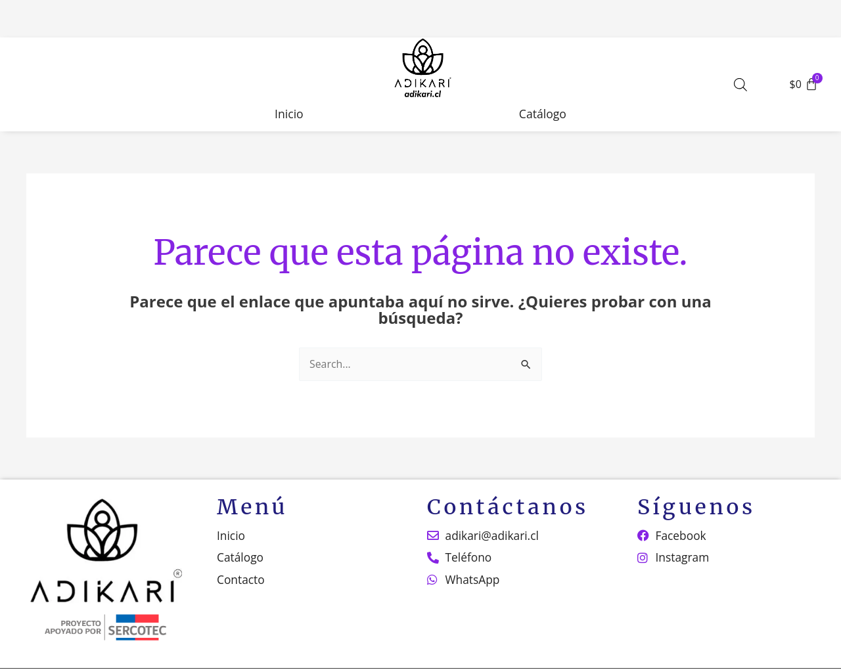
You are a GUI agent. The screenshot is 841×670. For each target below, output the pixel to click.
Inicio (289, 113)
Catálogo (542, 113)
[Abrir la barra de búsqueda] (740, 84)
